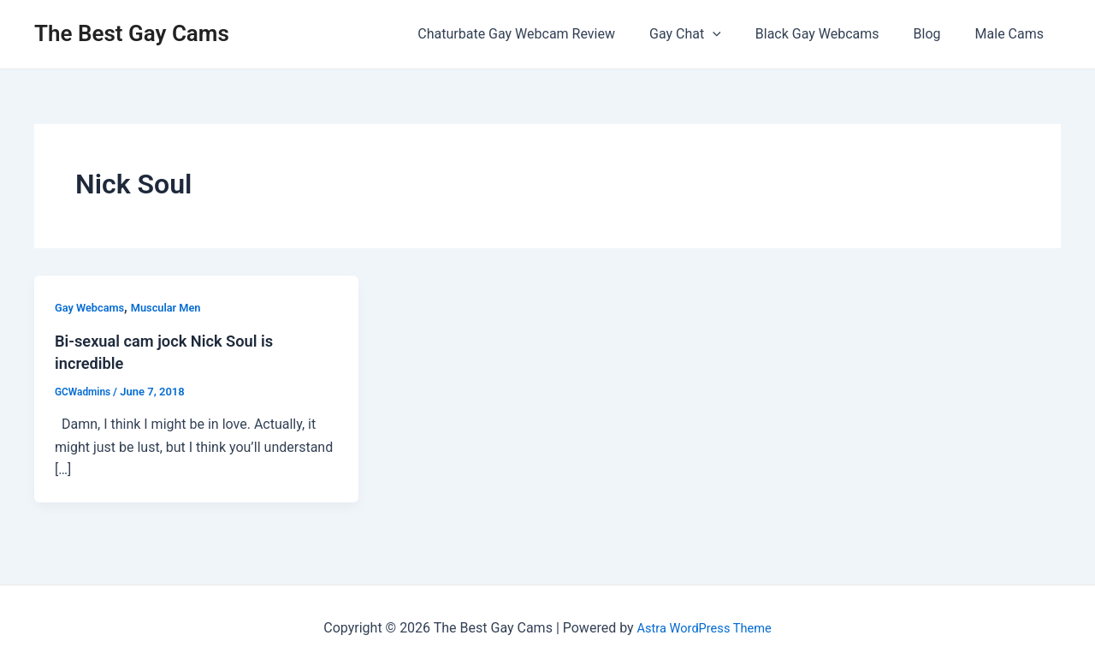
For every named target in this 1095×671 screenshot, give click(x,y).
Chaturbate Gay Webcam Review (547, 34)
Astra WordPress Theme (704, 628)
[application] (736, 34)
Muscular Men (176, 307)
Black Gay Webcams (834, 34)
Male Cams (1013, 34)
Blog (937, 34)
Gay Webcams (93, 307)
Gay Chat (709, 34)
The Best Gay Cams (131, 33)
